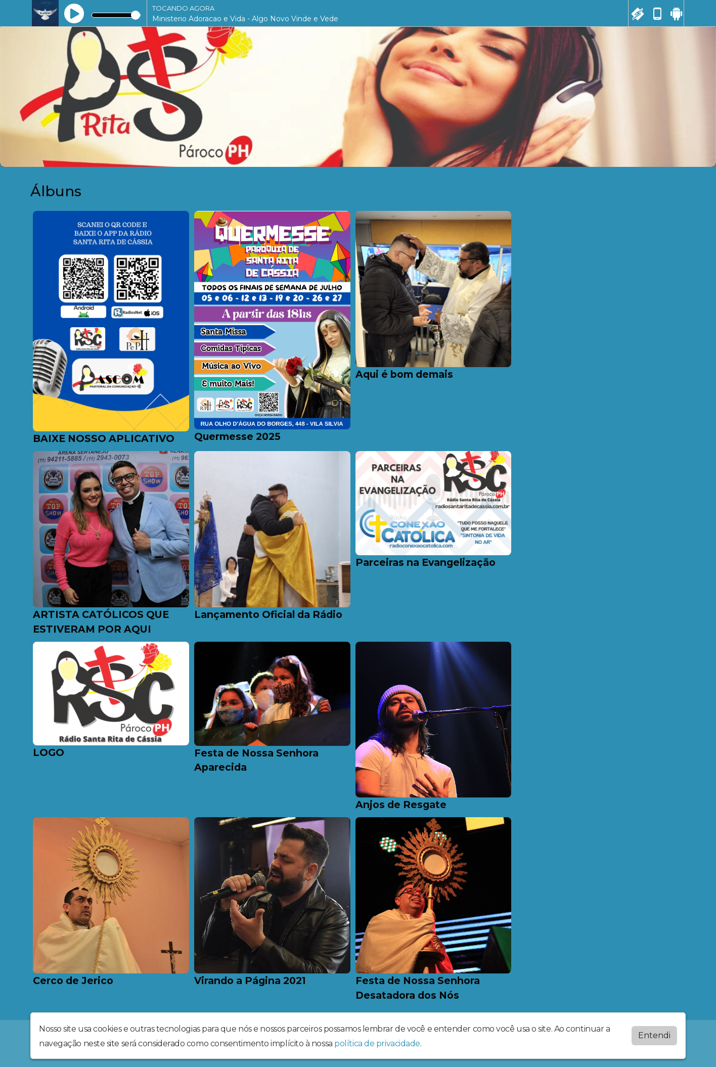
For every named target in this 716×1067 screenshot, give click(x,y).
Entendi (654, 1035)
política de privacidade (377, 1043)
